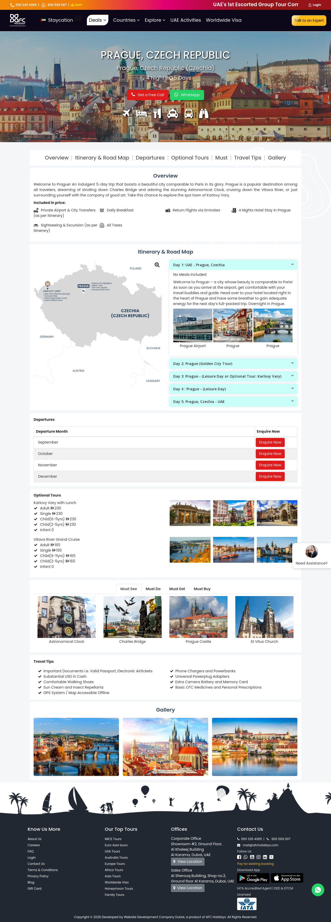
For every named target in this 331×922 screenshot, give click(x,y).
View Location (187, 861)
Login (317, 5)
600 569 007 (54, 5)
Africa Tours (114, 870)
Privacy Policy (38, 876)
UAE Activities (185, 20)
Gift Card (35, 888)
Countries (126, 20)
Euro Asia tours (116, 845)
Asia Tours (113, 876)
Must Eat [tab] (177, 588)
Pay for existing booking (255, 864)
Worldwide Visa (224, 20)
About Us (35, 839)
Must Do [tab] (153, 588)
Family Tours (114, 895)
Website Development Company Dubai (154, 917)
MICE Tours (113, 839)
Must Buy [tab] (202, 588)
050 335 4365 (23, 5)
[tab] (233, 265)
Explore (155, 20)
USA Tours (112, 851)
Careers (34, 845)
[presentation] (46, 745)
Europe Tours (115, 864)
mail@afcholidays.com (257, 845)
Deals (97, 20)
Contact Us (36, 864)
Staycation (61, 20)
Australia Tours (116, 857)
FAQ (31, 851)
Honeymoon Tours (119, 888)
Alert (76, 5)
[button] (233, 264)
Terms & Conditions (43, 870)
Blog (31, 882)
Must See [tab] (129, 588)
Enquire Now (270, 442)
